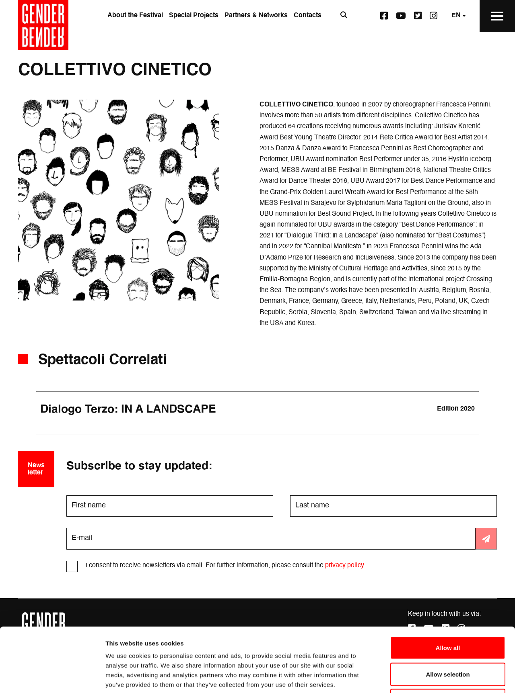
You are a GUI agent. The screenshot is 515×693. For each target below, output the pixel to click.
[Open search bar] (344, 16)
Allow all (448, 587)
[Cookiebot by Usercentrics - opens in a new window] (52, 677)
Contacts (307, 15)
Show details (422, 677)
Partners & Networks (256, 15)
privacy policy (344, 565)
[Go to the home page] (43, 25)
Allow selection (448, 614)
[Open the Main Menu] (497, 16)
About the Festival (135, 15)
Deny (448, 640)
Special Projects (193, 15)
